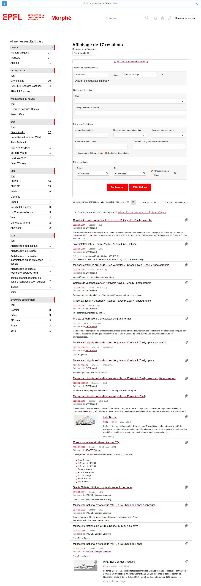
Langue (15, 47)
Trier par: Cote (149, 202)
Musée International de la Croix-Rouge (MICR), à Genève (105, 525)
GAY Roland (30, 81)
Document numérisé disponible (127, 130)
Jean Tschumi (30, 143)
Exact (157, 175)
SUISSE (30, 187)
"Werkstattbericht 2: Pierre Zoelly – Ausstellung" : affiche (105, 244)
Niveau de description (23, 299)
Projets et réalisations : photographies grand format (102, 318)
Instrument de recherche (163, 130)
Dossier (30, 310)
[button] (162, 18)
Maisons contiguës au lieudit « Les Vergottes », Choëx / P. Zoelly (109, 396)
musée (30, 287)
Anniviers (30, 228)
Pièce (30, 315)
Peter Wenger (30, 163)
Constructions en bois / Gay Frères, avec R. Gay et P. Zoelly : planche (112, 220)
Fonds (30, 326)
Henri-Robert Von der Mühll (30, 137)
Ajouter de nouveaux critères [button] (91, 80)
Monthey (30, 197)
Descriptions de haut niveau (90, 153)
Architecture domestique (30, 246)
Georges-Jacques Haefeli (30, 109)
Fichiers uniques (30, 53)
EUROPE (30, 181)
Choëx (30, 202)
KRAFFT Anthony (30, 91)
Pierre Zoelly (30, 132)
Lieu (13, 170)
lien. (115, 3)
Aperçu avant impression (86, 202)
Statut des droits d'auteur (86, 141)
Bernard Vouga (30, 153)
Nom (13, 122)
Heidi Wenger (30, 158)
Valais (30, 192)
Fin (115, 168)
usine (30, 292)
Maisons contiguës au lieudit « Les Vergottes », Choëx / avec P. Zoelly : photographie (121, 265)
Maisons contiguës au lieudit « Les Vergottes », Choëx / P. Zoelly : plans (113, 360)
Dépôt (77, 96)
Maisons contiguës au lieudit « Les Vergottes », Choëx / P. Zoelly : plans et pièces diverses (124, 378)
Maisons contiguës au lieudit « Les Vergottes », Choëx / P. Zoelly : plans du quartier (120, 342)
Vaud (30, 218)
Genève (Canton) (30, 223)
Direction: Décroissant (175, 202)
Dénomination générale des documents (150, 141)
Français (30, 58)
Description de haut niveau (87, 107)
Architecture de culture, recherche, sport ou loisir (30, 271)
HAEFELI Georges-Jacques (30, 86)
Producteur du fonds (23, 98)
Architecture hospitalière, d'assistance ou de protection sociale (30, 260)
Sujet (14, 235)
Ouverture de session (185, 18)
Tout (13, 75)
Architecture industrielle (30, 251)
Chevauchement (161, 171)
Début (80, 168)
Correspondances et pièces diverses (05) (96, 442)
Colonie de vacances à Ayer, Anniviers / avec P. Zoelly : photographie (112, 282)
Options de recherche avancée (131, 61)
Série (30, 331)
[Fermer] (197, 4)
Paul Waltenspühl (30, 148)
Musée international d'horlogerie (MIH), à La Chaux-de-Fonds (107, 543)
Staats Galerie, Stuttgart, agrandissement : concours (102, 487)
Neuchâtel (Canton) (30, 207)
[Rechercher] (124, 18)
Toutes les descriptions (118, 153)
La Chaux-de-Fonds (30, 212)
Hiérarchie (107, 202)
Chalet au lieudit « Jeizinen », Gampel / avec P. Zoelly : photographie (112, 300)
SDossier (30, 321)
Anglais (30, 63)
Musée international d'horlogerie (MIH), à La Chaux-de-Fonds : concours (114, 505)
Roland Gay (30, 114)
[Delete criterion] (162, 74)
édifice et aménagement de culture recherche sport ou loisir (30, 280)
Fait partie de (18, 70)
